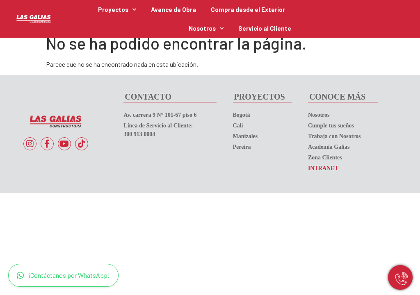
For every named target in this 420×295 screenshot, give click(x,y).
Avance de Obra (173, 9)
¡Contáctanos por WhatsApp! (63, 275)
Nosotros (206, 28)
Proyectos (117, 9)
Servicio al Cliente (264, 28)
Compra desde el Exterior (248, 9)
